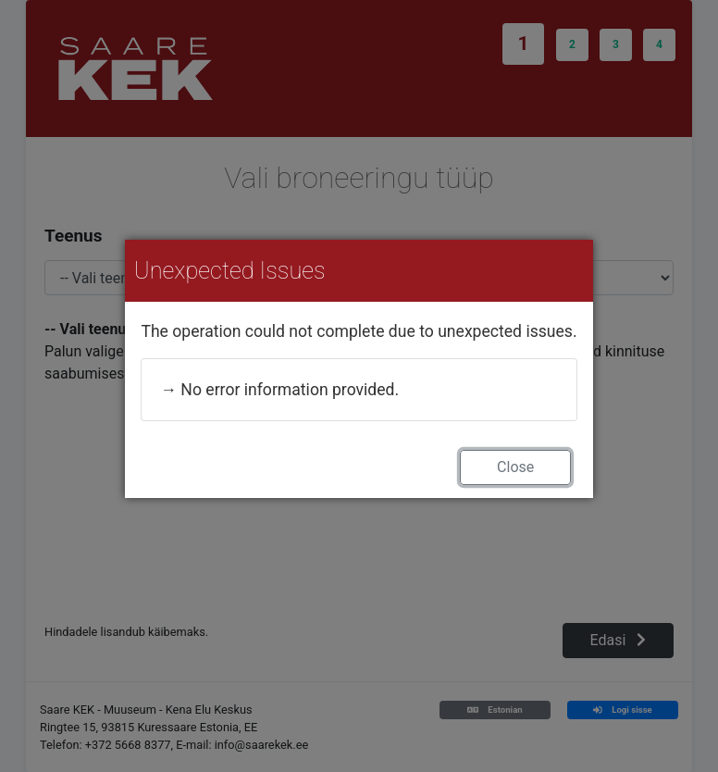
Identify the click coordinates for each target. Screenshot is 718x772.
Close (515, 467)
